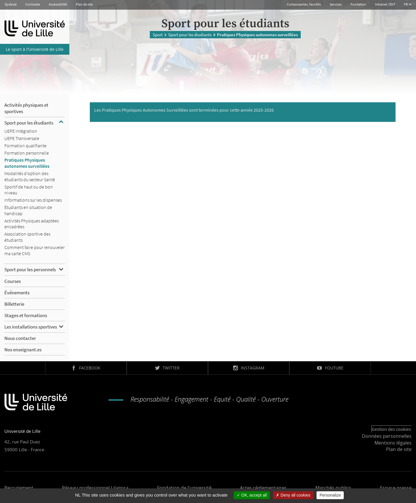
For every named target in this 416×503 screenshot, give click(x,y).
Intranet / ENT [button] (385, 4)
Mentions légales (393, 443)
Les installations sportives (30, 327)
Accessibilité (58, 4)
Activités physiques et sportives (26, 108)
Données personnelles (387, 436)
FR (406, 4)
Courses (12, 281)
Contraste (32, 4)
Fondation (358, 4)
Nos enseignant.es (23, 349)
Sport (158, 34)
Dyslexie (11, 4)
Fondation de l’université (184, 488)
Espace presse (396, 488)
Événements (17, 292)
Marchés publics (333, 488)
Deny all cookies (293, 495)
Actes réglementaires (263, 488)
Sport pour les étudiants (190, 34)
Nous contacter (20, 338)
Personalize (330, 495)
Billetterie (14, 304)
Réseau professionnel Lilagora (95, 488)
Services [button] (336, 4)
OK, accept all (252, 495)
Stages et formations (25, 315)
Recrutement (18, 488)
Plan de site (84, 4)
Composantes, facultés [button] (304, 4)
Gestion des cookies (391, 429)
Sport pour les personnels (30, 269)
